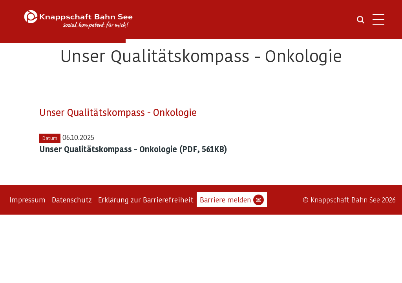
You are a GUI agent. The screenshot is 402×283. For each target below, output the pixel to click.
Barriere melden (232, 200)
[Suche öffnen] (360, 22)
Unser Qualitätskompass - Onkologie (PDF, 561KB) (133, 149)
